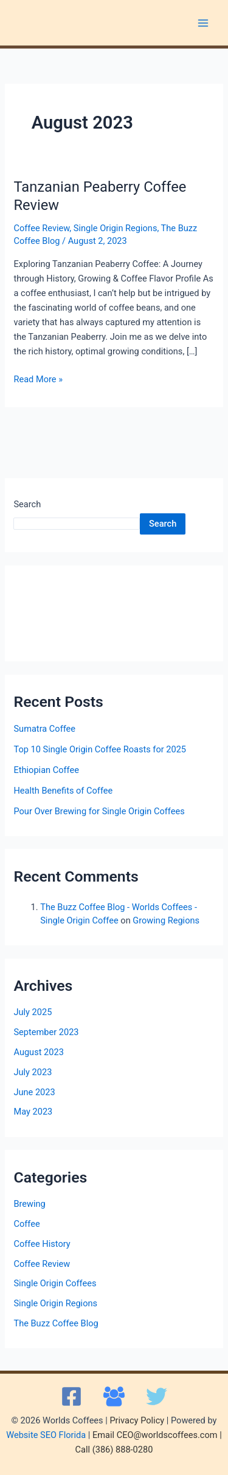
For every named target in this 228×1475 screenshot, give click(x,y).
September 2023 (45, 1032)
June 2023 (34, 1092)
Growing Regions (166, 920)
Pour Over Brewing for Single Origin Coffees (98, 811)
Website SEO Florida (46, 1434)
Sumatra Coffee (44, 728)
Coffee (26, 1223)
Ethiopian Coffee (46, 770)
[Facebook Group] (114, 1396)
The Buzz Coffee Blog (55, 1323)
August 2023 (38, 1052)
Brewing (29, 1203)
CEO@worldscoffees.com (167, 1434)
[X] (156, 1396)
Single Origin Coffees (54, 1283)
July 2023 (32, 1072)
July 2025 (32, 1012)
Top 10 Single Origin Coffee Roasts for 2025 (99, 749)
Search (27, 504)
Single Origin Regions (115, 228)
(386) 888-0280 (122, 1449)
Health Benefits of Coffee (62, 790)
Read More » (38, 378)
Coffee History (41, 1243)
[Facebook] (71, 1396)
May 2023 (32, 1111)
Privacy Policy (136, 1420)
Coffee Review (41, 228)
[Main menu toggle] (203, 23)
